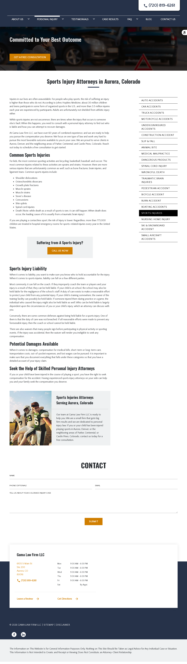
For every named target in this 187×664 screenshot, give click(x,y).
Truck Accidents (152, 115)
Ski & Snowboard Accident (153, 229)
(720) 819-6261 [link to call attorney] (26, 582)
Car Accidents (151, 109)
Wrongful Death (153, 174)
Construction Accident (157, 137)
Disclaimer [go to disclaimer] (63, 627)
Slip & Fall (148, 143)
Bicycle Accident (152, 196)
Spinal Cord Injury (154, 168)
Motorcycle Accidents (157, 121)
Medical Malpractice (155, 156)
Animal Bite (149, 149)
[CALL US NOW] (60, 253)
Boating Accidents (154, 209)
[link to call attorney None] (159, 6)
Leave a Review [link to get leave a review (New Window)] (28, 601)
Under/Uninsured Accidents (153, 129)
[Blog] (148, 21)
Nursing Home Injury (155, 221)
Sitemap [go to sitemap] (49, 627)
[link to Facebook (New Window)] (14, 636)
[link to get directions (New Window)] (35, 572)
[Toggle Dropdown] (28, 21)
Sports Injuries (151, 215)
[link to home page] (20, 8)
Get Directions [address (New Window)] (68, 601)
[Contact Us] (168, 21)
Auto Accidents (152, 102)
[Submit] (94, 523)
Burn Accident (151, 203)
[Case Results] (110, 21)
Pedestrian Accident (155, 190)
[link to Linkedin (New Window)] (23, 636)
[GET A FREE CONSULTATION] (30, 59)
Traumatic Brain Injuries (152, 182)
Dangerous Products (156, 162)
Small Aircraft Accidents (151, 239)
